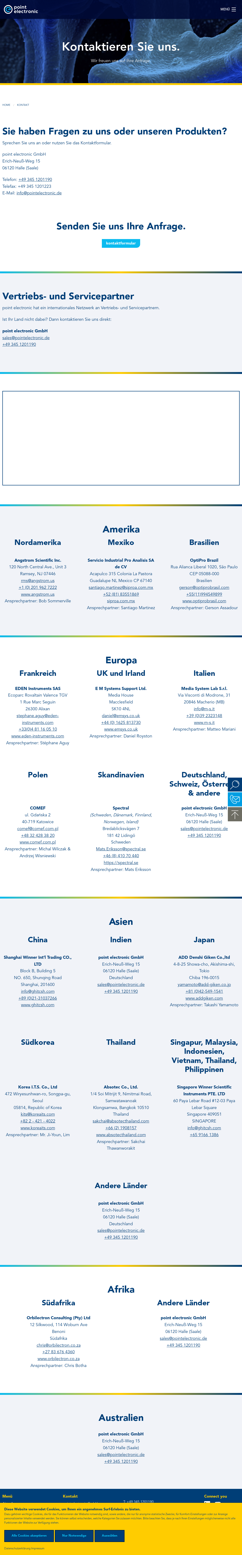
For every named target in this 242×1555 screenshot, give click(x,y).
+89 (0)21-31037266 (37, 998)
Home (6, 105)
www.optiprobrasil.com (204, 601)
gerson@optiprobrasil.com (204, 588)
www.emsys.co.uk (121, 729)
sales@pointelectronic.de (26, 338)
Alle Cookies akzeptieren (29, 1535)
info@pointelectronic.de (39, 193)
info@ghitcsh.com (38, 992)
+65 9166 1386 (204, 1135)
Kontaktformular (121, 243)
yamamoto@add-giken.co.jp (204, 985)
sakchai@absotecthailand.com (121, 1121)
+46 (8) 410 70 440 (121, 856)
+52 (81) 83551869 (121, 594)
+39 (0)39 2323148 (204, 716)
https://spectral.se (121, 863)
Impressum (37, 1548)
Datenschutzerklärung (17, 1548)
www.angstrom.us (38, 594)
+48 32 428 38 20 (38, 836)
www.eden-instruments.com (37, 736)
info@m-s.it (204, 709)
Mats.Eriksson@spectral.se (121, 849)
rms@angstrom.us (38, 581)
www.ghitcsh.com (37, 1005)
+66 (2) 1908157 (121, 1128)
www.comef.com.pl (38, 842)
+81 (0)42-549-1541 (204, 992)
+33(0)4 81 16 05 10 (38, 729)
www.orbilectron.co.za (59, 1359)
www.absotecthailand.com (121, 1135)
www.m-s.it (204, 723)
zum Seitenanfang (235, 814)
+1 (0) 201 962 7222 (38, 588)
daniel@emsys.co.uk (121, 716)
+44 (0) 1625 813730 (121, 723)
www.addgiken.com (204, 998)
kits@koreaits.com (38, 1114)
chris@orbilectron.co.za (59, 1345)
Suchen (235, 785)
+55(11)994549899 (204, 594)
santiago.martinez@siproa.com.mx (121, 588)
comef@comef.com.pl (37, 829)
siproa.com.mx (121, 601)
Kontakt (23, 105)
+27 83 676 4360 (58, 1352)
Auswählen (109, 1535)
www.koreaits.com (38, 1128)
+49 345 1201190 (35, 180)
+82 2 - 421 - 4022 (37, 1121)
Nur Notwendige (74, 1535)
